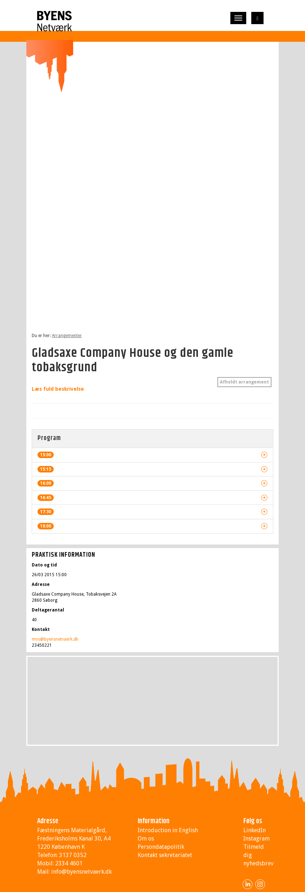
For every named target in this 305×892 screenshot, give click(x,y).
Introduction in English (168, 830)
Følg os (252, 821)
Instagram (256, 838)
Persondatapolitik (161, 846)
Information (153, 821)
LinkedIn (254, 830)
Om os (146, 838)
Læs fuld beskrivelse (58, 389)
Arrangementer (67, 335)
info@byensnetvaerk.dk (81, 871)
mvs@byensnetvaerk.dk (55, 639)
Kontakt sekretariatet (165, 855)
